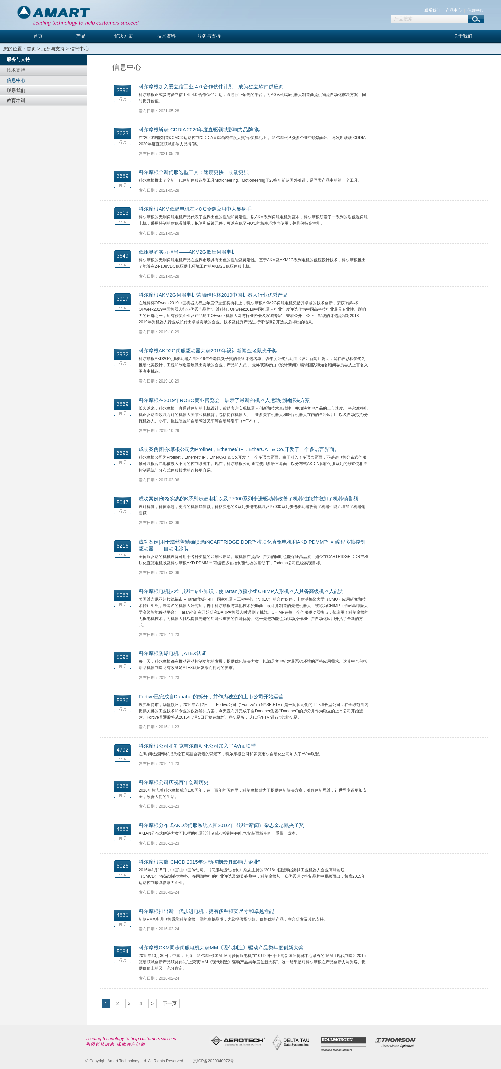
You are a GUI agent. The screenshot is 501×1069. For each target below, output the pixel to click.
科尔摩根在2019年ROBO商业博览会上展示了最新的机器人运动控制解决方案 (224, 400)
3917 (123, 299)
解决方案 (123, 36)
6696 (123, 453)
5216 (123, 546)
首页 (38, 36)
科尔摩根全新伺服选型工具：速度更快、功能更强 (194, 172)
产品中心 (454, 10)
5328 (123, 786)
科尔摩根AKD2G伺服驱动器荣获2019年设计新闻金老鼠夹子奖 (208, 350)
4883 (123, 829)
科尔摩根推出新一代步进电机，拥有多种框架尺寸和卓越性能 (206, 911)
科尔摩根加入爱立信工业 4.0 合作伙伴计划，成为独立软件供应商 (211, 86)
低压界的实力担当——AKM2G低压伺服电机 (187, 252)
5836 (123, 700)
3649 (123, 256)
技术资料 (166, 36)
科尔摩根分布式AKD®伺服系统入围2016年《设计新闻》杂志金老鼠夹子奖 (221, 825)
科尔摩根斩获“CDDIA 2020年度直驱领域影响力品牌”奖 (199, 129)
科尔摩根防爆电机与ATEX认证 (172, 653)
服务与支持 (209, 36)
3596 (123, 90)
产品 (81, 36)
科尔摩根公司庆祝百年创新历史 (174, 782)
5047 (123, 502)
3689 (123, 176)
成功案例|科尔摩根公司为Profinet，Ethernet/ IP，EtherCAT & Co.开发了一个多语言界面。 (239, 449)
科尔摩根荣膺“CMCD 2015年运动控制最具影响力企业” (199, 862)
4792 (123, 750)
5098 (123, 657)
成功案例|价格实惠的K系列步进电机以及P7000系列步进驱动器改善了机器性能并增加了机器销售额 (248, 498)
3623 (123, 133)
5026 (123, 866)
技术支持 (16, 70)
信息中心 (475, 10)
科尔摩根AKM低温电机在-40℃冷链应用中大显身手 (195, 209)
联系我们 (432, 10)
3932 (123, 354)
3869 (123, 404)
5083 (123, 595)
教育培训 (16, 100)
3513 (123, 213)
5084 (123, 951)
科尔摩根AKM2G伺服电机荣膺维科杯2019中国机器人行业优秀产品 (213, 295)
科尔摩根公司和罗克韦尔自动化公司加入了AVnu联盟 (197, 746)
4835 (123, 915)
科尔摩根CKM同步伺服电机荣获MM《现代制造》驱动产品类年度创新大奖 (221, 947)
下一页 (170, 1003)
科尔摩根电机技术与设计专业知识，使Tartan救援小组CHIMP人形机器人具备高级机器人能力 (241, 591)
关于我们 (463, 36)
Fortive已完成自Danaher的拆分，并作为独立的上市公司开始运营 (211, 696)
